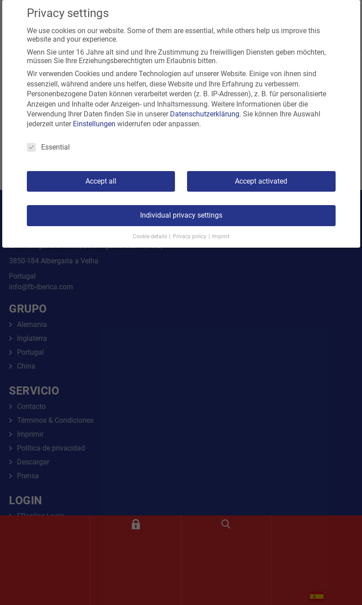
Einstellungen (94, 124)
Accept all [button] (100, 181)
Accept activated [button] (261, 181)
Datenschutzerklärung (204, 114)
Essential (48, 147)
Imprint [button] (221, 236)
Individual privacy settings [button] (181, 215)
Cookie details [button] (150, 236)
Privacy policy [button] (190, 236)
